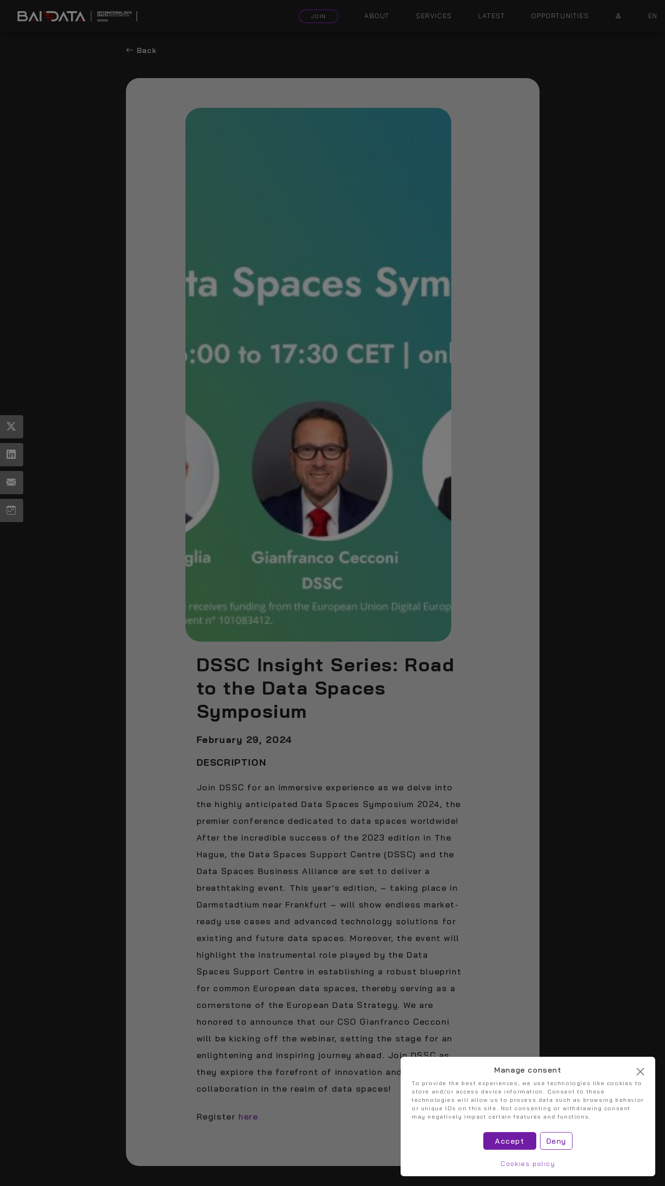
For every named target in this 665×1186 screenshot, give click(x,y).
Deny (556, 1141)
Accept (510, 1141)
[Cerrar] (640, 1071)
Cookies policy (527, 1163)
